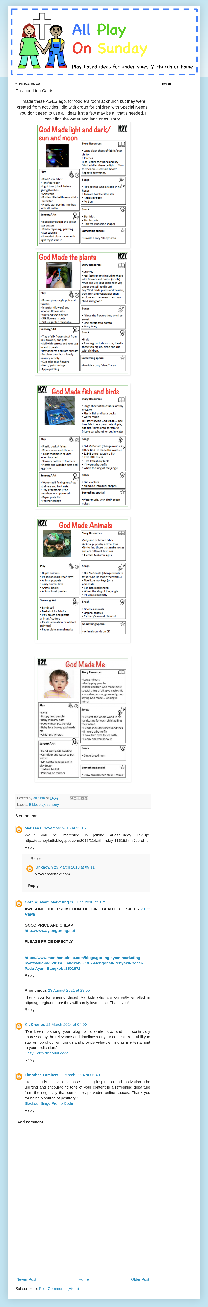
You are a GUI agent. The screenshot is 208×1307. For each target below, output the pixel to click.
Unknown (44, 867)
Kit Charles (35, 1024)
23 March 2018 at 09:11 (74, 867)
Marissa (32, 828)
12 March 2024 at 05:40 (79, 1075)
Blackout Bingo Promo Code (49, 1103)
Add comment (30, 1122)
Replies (37, 859)
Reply (29, 847)
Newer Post (26, 1279)
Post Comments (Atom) (59, 1289)
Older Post (140, 1279)
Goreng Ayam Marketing (47, 902)
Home (84, 1279)
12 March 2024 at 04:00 (66, 1024)
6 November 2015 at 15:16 (63, 828)
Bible (33, 805)
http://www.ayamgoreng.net (50, 931)
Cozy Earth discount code (47, 1053)
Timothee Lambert (41, 1075)
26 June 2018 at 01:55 (89, 902)
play (42, 805)
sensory (53, 805)
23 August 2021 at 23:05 (69, 990)
